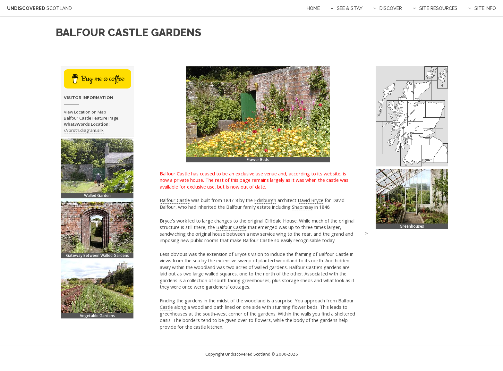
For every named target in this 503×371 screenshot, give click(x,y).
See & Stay (349, 8)
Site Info (485, 8)
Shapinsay (302, 207)
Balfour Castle (175, 200)
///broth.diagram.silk (84, 130)
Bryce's (167, 220)
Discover (390, 8)
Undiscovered (39, 8)
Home (313, 8)
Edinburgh (265, 200)
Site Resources (438, 8)
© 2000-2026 (284, 354)
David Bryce (310, 200)
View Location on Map (85, 112)
